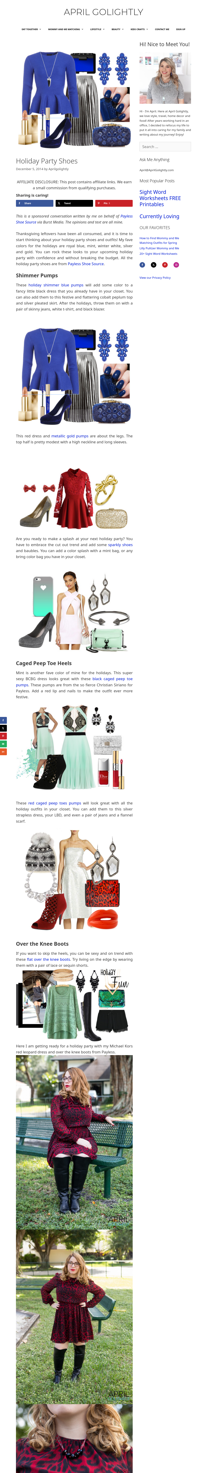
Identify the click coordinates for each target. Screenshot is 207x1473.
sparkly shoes (120, 544)
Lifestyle (99, 29)
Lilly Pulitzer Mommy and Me (159, 248)
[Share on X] (74, 203)
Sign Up (180, 29)
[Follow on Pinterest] (167, 265)
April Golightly (103, 12)
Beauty (119, 29)
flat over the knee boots (48, 959)
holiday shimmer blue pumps (55, 284)
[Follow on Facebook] (145, 265)
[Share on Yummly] (3, 751)
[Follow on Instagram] (179, 265)
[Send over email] (3, 744)
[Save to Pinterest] (114, 203)
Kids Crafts (141, 29)
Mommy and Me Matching (67, 29)
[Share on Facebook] (34, 203)
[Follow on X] (156, 265)
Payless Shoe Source (86, 263)
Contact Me (162, 29)
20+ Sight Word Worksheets (158, 254)
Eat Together (33, 29)
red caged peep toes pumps (54, 802)
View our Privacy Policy (155, 278)
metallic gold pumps (69, 435)
